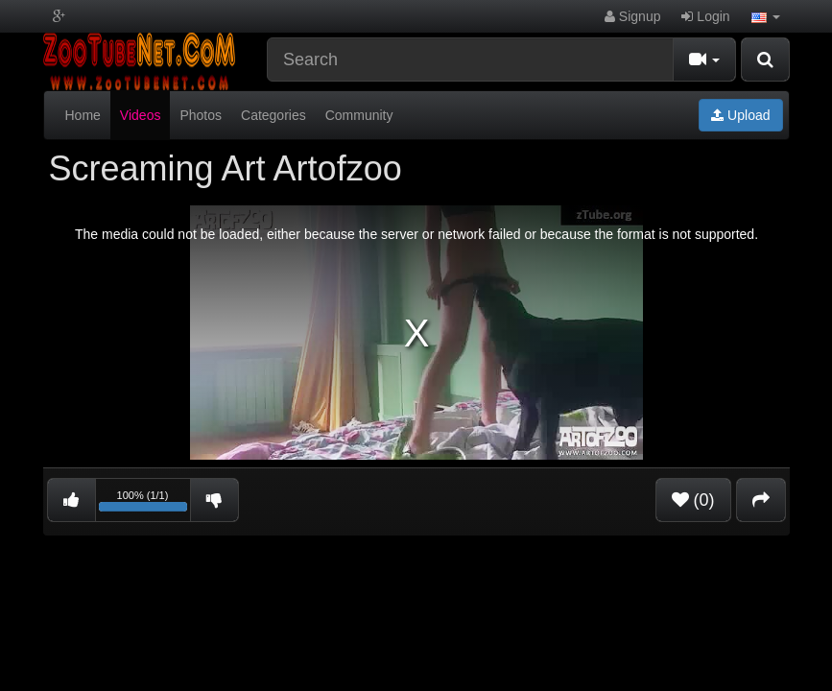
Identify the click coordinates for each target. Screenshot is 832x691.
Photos (200, 115)
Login (705, 16)
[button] (766, 16)
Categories (273, 115)
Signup (632, 16)
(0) (693, 500)
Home (83, 115)
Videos (140, 115)
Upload (740, 115)
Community (359, 115)
